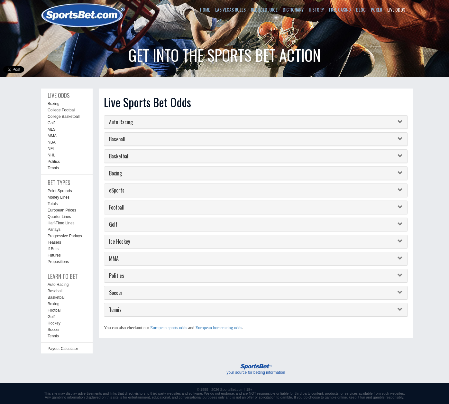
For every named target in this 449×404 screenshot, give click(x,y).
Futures (54, 255)
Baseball (55, 291)
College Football (62, 110)
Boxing (54, 103)
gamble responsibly (388, 397)
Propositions (58, 261)
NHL (51, 155)
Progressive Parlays (65, 236)
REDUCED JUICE (264, 9)
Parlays (54, 229)
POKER (376, 9)
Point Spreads (60, 191)
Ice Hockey (119, 241)
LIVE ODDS (396, 9)
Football (54, 310)
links (113, 393)
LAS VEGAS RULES (230, 9)
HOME (205, 9)
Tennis (53, 168)
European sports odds (168, 327)
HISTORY (316, 9)
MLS (52, 129)
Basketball (56, 297)
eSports (116, 190)
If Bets (53, 249)
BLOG (361, 9)
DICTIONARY (293, 9)
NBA (52, 142)
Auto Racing (58, 284)
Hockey (54, 323)
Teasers (54, 242)
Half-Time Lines (61, 223)
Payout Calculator (63, 348)
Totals (53, 204)
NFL (51, 148)
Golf (51, 123)
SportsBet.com (231, 389)
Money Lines (58, 197)
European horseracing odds (219, 327)
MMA (52, 136)
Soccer (54, 329)
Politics (54, 161)
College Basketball (63, 116)
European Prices (62, 210)
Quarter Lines (59, 216)
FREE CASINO (340, 9)
